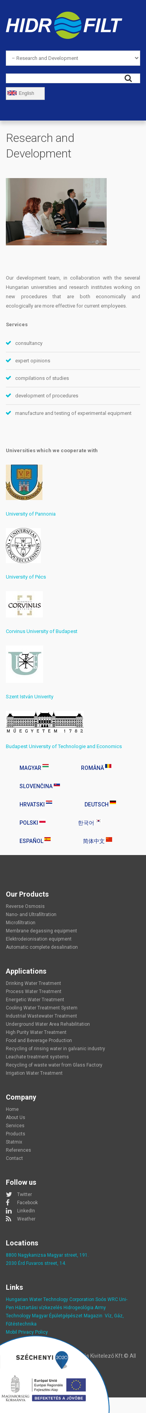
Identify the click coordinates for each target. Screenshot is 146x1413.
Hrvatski (35, 804)
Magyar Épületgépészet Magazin (67, 1316)
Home (12, 1109)
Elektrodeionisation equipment (39, 939)
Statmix (14, 1142)
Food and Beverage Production (39, 1040)
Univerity (43, 697)
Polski (32, 822)
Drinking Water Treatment (33, 983)
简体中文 (97, 840)
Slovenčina (39, 785)
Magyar (34, 767)
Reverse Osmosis (25, 906)
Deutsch (100, 804)
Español (35, 840)
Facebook (27, 1202)
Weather (26, 1219)
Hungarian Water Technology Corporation (50, 1299)
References (18, 1150)
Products (15, 1134)
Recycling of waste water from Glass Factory (54, 1065)
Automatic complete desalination (42, 947)
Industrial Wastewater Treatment (41, 1016)
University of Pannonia (31, 514)
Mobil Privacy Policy (27, 1332)
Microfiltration (20, 922)
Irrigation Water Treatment (34, 1073)
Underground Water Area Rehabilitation (48, 1024)
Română (96, 767)
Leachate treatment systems (37, 1057)
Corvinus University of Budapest (41, 631)
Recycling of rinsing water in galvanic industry (55, 1048)
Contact (14, 1158)
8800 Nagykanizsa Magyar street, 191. (47, 1255)
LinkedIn (26, 1211)
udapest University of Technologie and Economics (65, 746)
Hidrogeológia (78, 1307)
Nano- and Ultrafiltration (31, 914)
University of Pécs (26, 577)
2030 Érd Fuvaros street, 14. (36, 1263)
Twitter (24, 1194)
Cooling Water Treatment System (41, 1008)
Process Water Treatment (34, 991)
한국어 (90, 822)
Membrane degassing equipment (41, 931)
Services (15, 1125)
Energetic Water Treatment (35, 999)
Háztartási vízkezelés (38, 1307)
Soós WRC (106, 1299)
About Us (15, 1117)
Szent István (20, 697)
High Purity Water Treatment (36, 1032)
